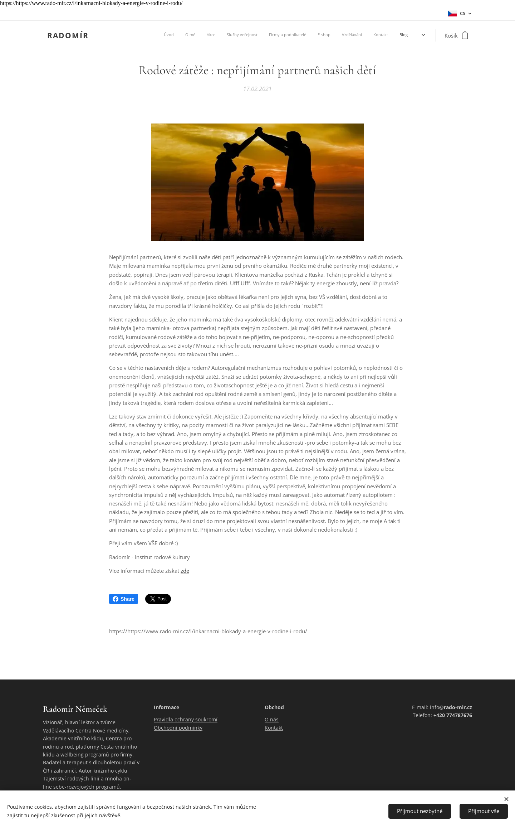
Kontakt (274, 727)
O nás (272, 719)
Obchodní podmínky (178, 727)
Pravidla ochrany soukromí (185, 719)
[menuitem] (321, 35)
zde (185, 571)
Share (123, 599)
